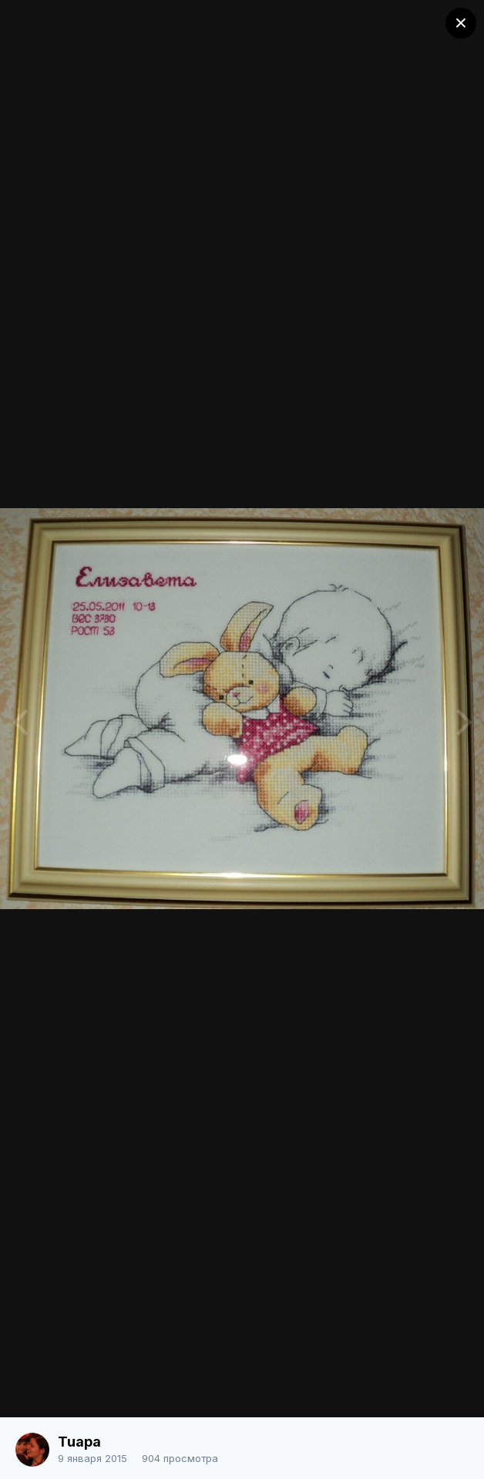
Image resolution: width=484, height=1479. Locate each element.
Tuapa (79, 1442)
